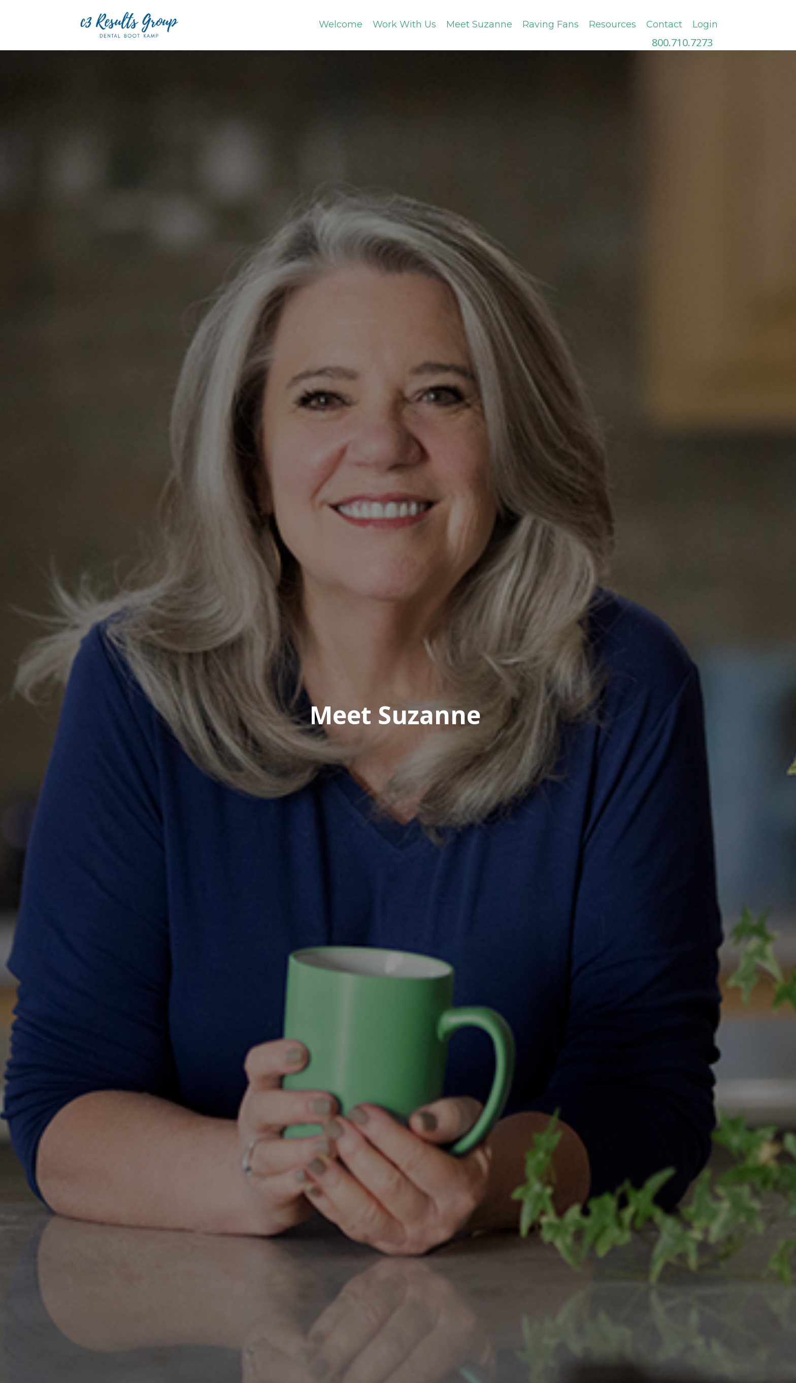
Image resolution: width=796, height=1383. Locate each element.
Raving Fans (550, 24)
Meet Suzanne (479, 24)
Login (705, 24)
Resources (612, 24)
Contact (664, 24)
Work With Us (404, 24)
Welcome (340, 24)
